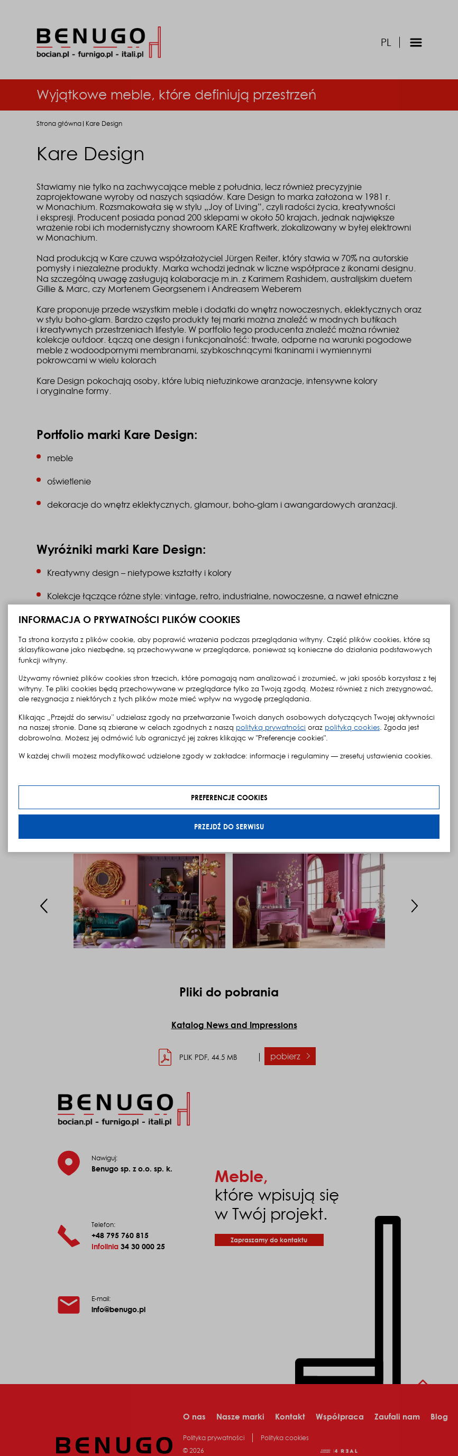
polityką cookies (352, 727)
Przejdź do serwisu (229, 826)
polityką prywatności (271, 727)
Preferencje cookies (229, 797)
